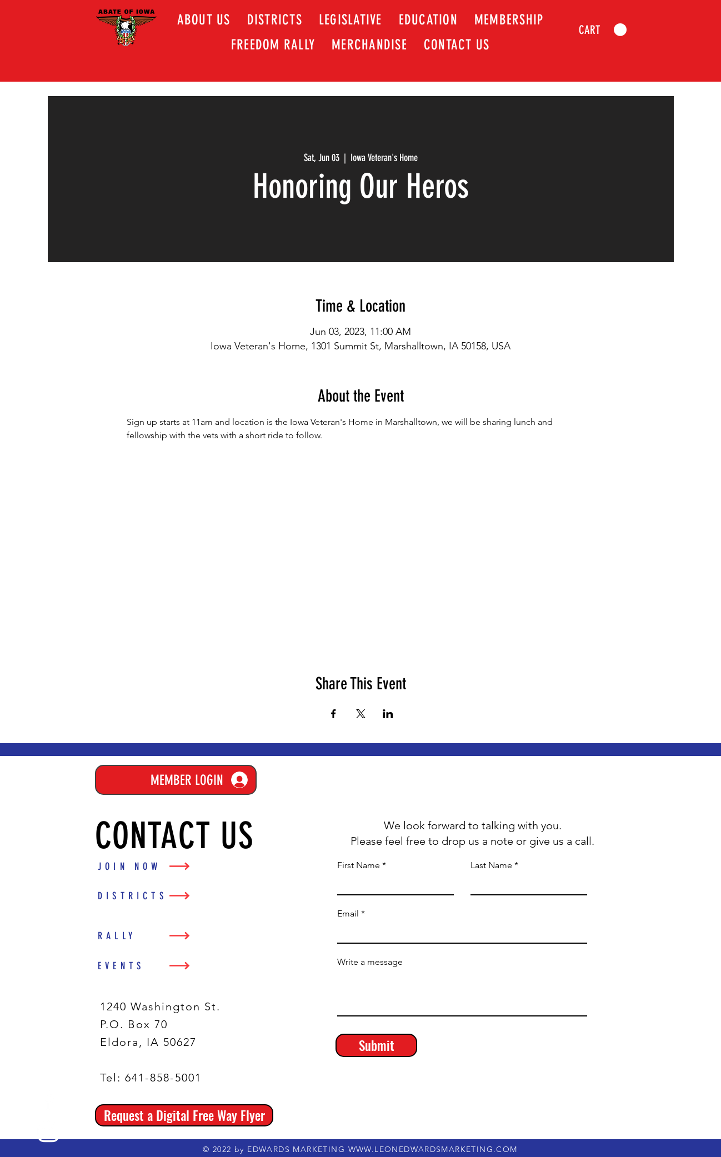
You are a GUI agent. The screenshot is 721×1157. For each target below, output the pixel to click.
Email (348, 913)
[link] (603, 30)
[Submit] (376, 1045)
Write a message (370, 962)
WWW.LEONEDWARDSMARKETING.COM (433, 1149)
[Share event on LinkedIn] (388, 713)
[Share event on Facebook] (333, 713)
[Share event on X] (361, 713)
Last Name (491, 865)
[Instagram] (48, 1131)
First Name (358, 865)
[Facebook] (48, 1100)
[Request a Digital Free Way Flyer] (184, 1115)
